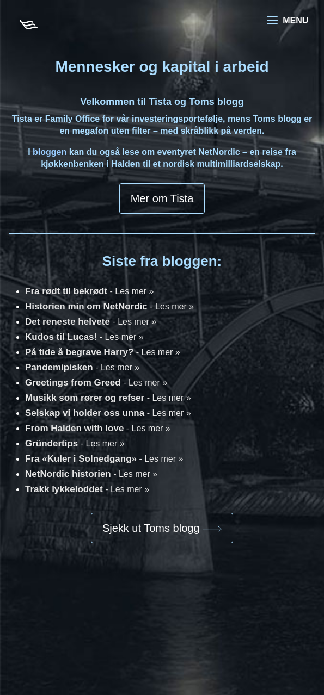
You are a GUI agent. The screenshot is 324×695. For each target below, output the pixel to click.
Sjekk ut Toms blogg (162, 528)
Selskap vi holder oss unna (108, 413)
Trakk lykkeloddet (87, 489)
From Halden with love (97, 428)
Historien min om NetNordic (109, 306)
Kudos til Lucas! (84, 337)
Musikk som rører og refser (108, 398)
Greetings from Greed (96, 382)
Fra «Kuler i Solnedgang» (104, 459)
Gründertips (75, 443)
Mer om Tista (162, 198)
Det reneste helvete (90, 322)
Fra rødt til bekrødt (89, 291)
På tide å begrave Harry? (102, 352)
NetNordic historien (91, 474)
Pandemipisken (82, 367)
